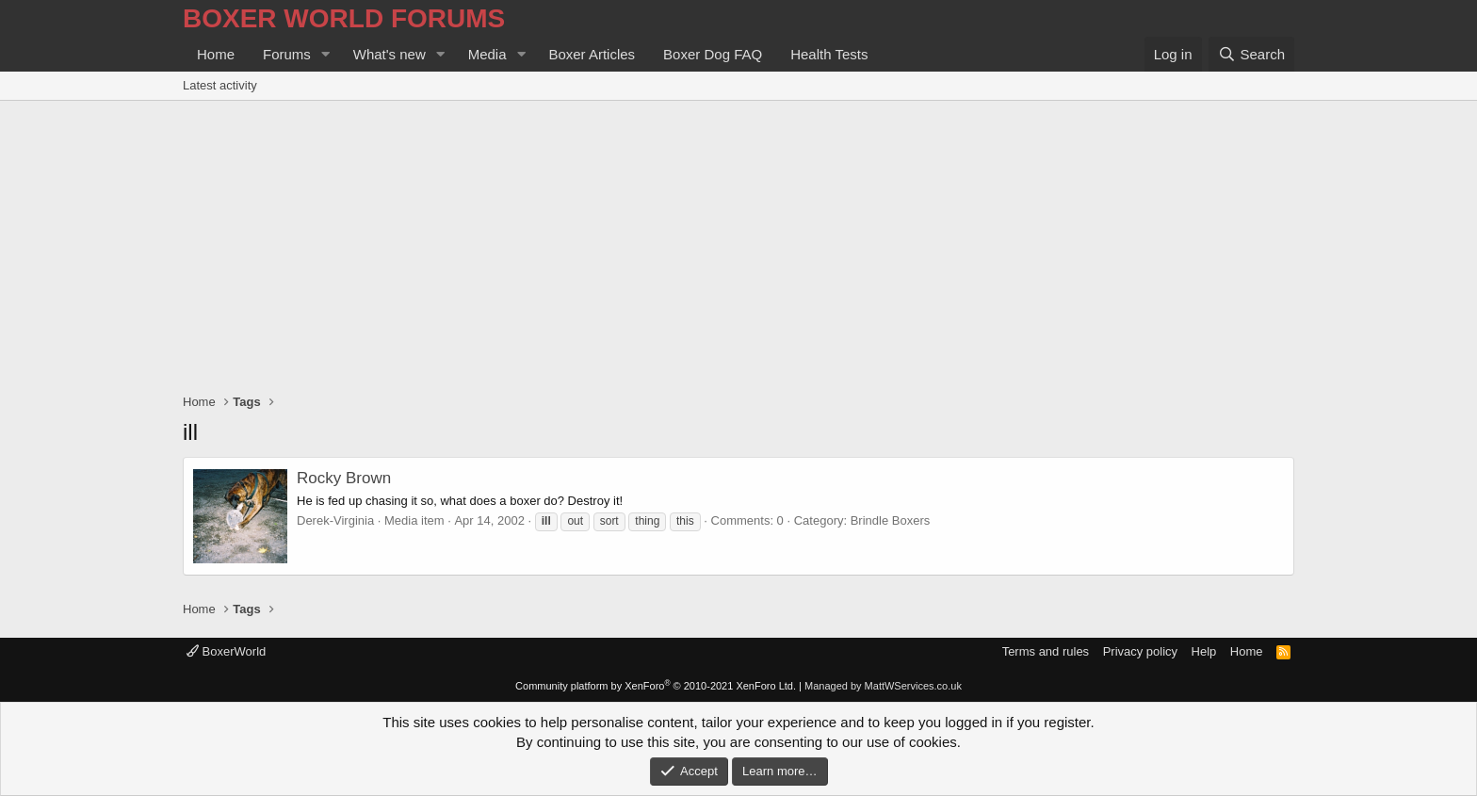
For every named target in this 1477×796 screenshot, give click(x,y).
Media (487, 54)
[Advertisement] (738, 242)
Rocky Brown (344, 478)
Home (216, 54)
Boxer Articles (591, 54)
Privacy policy (1140, 651)
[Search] (1251, 54)
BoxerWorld (226, 651)
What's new (389, 54)
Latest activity (220, 85)
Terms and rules (1045, 651)
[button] (326, 54)
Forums (287, 54)
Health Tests (829, 54)
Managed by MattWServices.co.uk (883, 685)
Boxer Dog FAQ (712, 54)
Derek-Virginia (335, 520)
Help (1204, 651)
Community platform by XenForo (655, 685)
